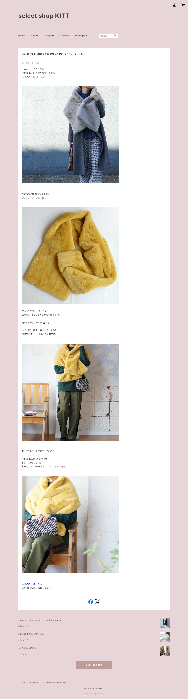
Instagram (81, 35)
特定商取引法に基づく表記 (54, 682)
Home (21, 35)
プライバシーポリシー (30, 682)
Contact (65, 35)
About (34, 35)
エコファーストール (31, 583)
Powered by (94, 693)
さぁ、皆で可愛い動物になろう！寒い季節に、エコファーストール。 (53, 54)
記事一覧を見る (94, 665)
